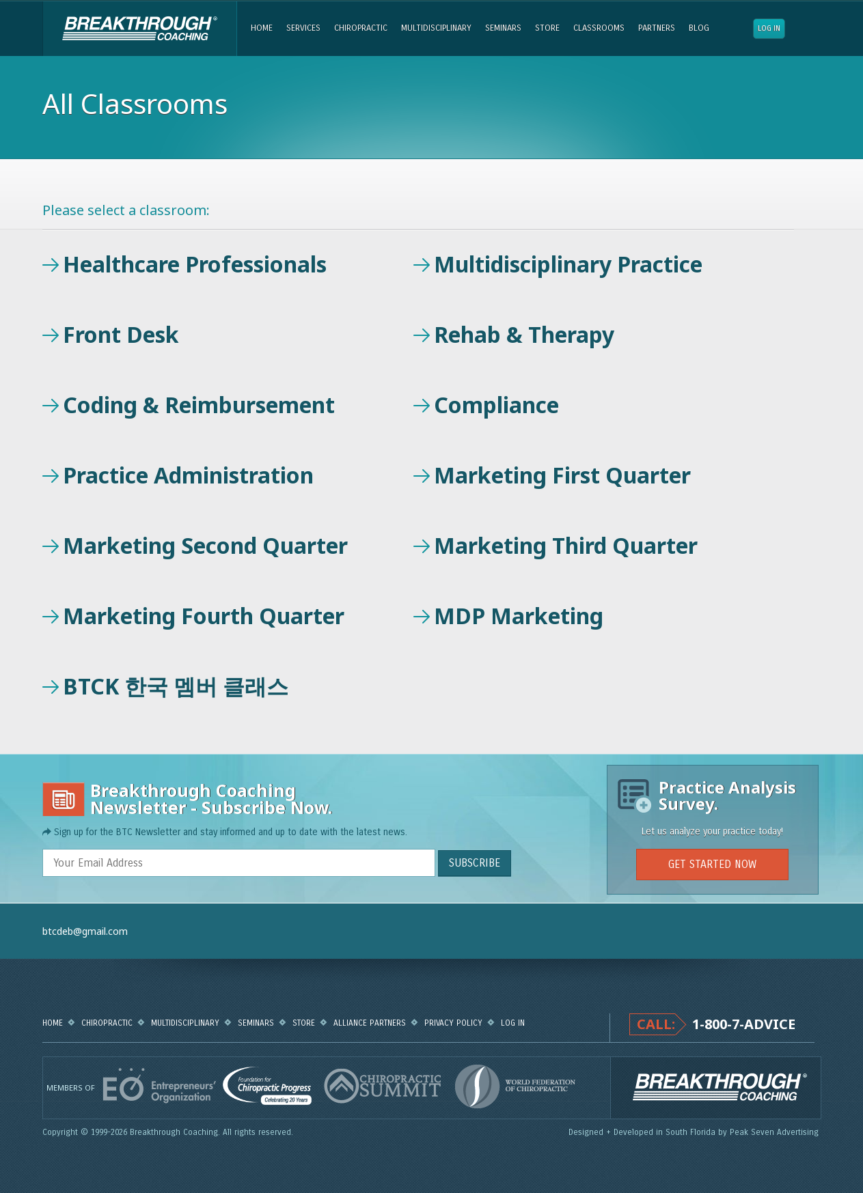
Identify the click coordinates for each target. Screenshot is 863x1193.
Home (262, 28)
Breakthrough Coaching (139, 28)
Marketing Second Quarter (205, 545)
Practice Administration (188, 475)
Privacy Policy (453, 1023)
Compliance (496, 404)
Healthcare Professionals (195, 264)
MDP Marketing (518, 615)
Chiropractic (360, 28)
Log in (769, 28)
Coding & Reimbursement (199, 404)
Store (547, 28)
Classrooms (599, 28)
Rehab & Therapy (524, 334)
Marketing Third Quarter (566, 545)
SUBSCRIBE (474, 862)
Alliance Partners (369, 1023)
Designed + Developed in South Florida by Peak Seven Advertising (695, 1132)
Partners (656, 28)
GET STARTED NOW (712, 864)
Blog (699, 28)
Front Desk (121, 334)
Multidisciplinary (436, 28)
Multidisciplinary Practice (568, 264)
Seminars (503, 28)
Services (303, 28)
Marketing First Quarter (562, 475)
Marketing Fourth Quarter (203, 615)
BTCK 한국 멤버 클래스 (175, 686)
